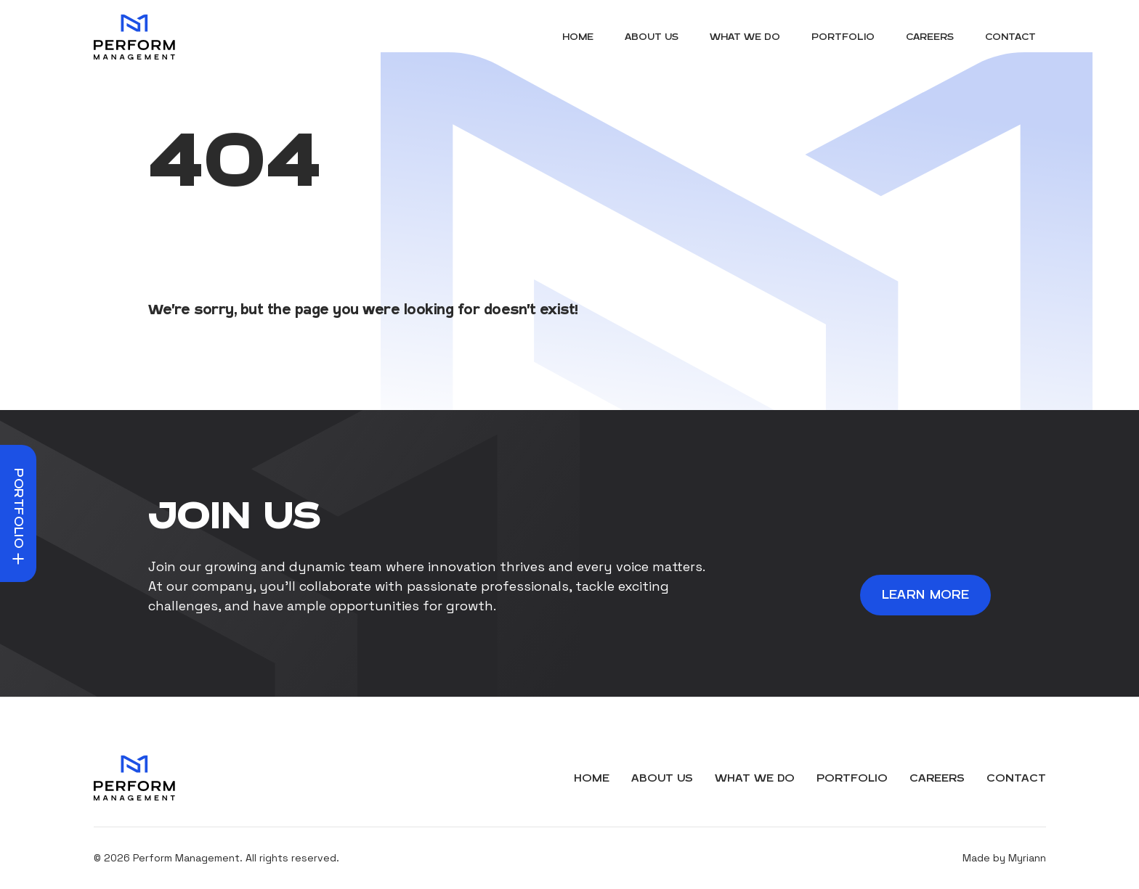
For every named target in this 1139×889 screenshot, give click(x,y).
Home (577, 37)
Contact (1010, 37)
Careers (930, 37)
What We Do (745, 37)
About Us (651, 37)
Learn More (926, 595)
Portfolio (843, 37)
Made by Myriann (1004, 857)
